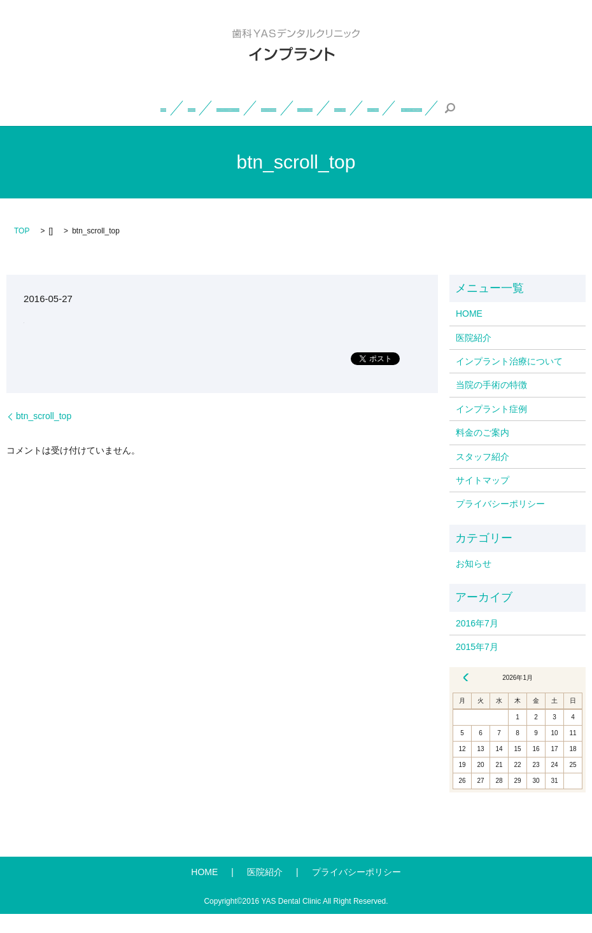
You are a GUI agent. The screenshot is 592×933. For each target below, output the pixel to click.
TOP (21, 249)
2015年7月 (477, 665)
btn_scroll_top (43, 435)
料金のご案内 (512, 107)
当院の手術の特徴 (335, 107)
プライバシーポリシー (500, 523)
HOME (79, 107)
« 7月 (466, 696)
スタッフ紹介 (231, 126)
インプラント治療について (224, 107)
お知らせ (473, 582)
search (405, 126)
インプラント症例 (427, 107)
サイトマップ (482, 499)
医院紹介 (132, 107)
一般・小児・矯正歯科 (332, 126)
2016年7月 (477, 642)
